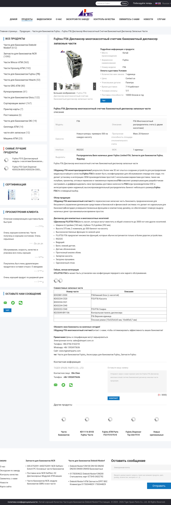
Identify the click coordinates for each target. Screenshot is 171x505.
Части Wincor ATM (13, 62)
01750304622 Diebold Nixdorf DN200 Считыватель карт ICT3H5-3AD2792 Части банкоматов (86, 476)
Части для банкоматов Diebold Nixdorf (86, 461)
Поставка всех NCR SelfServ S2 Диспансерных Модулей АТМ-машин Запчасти (44, 475)
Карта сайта (5, 486)
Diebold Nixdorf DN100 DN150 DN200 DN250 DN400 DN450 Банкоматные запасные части (87, 468)
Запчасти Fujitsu (128, 354)
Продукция (25, 31)
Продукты (27, 19)
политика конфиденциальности (22, 502)
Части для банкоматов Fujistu (71, 354)
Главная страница (8, 31)
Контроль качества (104, 19)
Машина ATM (11, 138)
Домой (13, 19)
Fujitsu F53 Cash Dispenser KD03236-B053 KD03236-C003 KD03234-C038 (26, 169)
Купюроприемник (13, 91)
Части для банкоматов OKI (18, 121)
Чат (103, 100)
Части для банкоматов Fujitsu (46, 31)
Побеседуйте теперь (142, 3)
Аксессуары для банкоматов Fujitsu (103, 354)
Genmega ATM (11, 126)
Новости (148, 19)
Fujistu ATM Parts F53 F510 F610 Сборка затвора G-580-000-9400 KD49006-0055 (110, 433)
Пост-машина (11, 115)
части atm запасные (14, 132)
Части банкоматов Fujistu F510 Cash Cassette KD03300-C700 (64, 433)
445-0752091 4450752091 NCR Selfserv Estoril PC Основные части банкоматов (45, 467)
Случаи (161, 19)
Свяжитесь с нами (129, 19)
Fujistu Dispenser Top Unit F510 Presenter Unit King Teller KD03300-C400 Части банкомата (133, 433)
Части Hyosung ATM (14, 68)
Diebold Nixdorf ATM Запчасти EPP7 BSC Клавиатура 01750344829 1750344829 (88, 482)
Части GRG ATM (12, 85)
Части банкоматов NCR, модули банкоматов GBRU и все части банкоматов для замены (42, 483)
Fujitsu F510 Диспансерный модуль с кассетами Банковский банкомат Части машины (27, 161)
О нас (59, 19)
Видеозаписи (44, 19)
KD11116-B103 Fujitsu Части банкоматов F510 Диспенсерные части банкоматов (87, 433)
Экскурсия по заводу (77, 19)
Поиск (124, 3)
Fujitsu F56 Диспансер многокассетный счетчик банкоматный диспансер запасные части (73, 96)
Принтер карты (12, 109)
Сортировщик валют (15, 103)
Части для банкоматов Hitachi (20, 80)
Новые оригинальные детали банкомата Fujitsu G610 (156, 433)
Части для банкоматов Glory (19, 97)
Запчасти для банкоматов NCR (20, 53)
